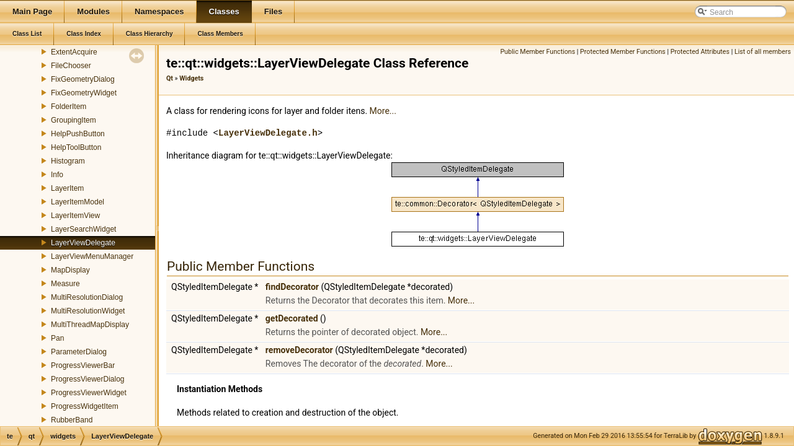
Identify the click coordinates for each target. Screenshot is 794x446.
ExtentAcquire (74, 52)
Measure (65, 283)
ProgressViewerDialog (88, 379)
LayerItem (67, 188)
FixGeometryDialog (83, 79)
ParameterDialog (79, 352)
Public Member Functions (537, 52)
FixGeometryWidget (84, 93)
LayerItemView (75, 215)
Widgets (191, 78)
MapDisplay (70, 270)
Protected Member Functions (623, 52)
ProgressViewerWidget (89, 392)
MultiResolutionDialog (87, 297)
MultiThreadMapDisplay (90, 324)
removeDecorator (299, 350)
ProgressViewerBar (83, 365)
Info (57, 174)
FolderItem (68, 106)
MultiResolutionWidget (88, 311)
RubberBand (71, 420)
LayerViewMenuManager (92, 256)
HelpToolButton (76, 147)
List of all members (762, 52)
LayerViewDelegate (83, 242)
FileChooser (71, 65)
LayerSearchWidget (83, 229)
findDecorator (292, 287)
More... (383, 111)
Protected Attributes (700, 52)
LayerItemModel (77, 202)
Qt (169, 78)
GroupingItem (73, 120)
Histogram (68, 161)
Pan (57, 338)
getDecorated (291, 318)
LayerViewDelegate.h (268, 133)
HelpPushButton (78, 133)
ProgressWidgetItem (84, 406)
